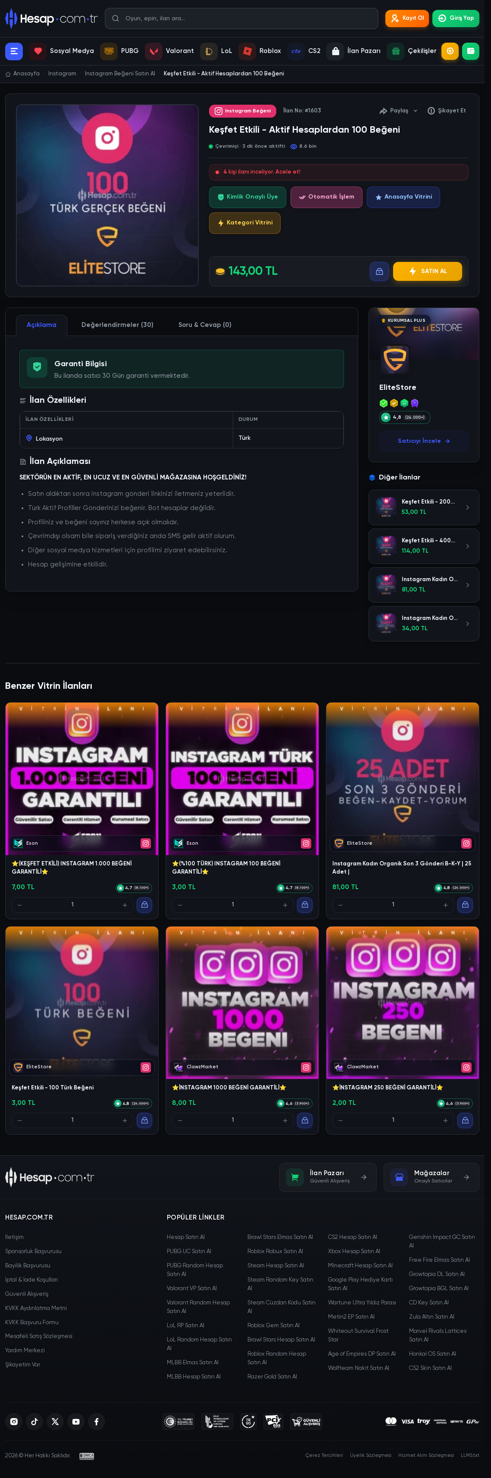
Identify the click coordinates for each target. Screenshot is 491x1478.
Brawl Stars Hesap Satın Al (281, 1340)
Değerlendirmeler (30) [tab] (117, 325)
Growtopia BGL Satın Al (439, 1288)
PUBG (119, 51)
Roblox (259, 51)
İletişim (14, 1237)
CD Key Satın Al (429, 1303)
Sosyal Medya (61, 51)
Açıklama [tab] (41, 325)
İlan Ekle (450, 51)
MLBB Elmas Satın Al (193, 1363)
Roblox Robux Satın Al (275, 1251)
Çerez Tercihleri (324, 1455)
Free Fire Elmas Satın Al (439, 1260)
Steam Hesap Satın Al (275, 1266)
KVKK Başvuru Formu (32, 1323)
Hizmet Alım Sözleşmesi (426, 1455)
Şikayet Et (446, 111)
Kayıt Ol (407, 18)
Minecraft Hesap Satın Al (360, 1266)
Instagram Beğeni (243, 111)
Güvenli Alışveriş (26, 1294)
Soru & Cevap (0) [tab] (204, 325)
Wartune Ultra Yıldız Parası (362, 1303)
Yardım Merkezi (25, 1351)
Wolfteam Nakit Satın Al (358, 1368)
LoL (216, 51)
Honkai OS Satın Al (432, 1354)
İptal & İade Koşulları (31, 1280)
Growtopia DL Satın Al (437, 1274)
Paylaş (398, 111)
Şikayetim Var (22, 1365)
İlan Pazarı (353, 51)
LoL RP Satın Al (185, 1326)
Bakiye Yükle (471, 51)
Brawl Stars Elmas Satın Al (280, 1237)
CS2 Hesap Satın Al (352, 1237)
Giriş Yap (456, 18)
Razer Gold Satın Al (272, 1377)
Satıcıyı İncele (424, 441)
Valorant (169, 51)
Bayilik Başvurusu (27, 1266)
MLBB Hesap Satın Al (194, 1377)
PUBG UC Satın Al (189, 1251)
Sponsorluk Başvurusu (33, 1251)
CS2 (303, 51)
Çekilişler (412, 51)
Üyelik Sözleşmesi (370, 1455)
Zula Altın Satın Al (431, 1317)
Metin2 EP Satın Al (351, 1317)
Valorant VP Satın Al (192, 1288)
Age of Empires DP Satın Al (362, 1354)
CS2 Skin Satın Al (430, 1368)
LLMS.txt (470, 1455)
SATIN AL (427, 271)
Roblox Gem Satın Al (273, 1326)
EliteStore (397, 388)
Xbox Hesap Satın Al (354, 1251)
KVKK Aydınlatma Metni (36, 1308)
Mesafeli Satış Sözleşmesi (38, 1336)
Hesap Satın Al (186, 1237)
